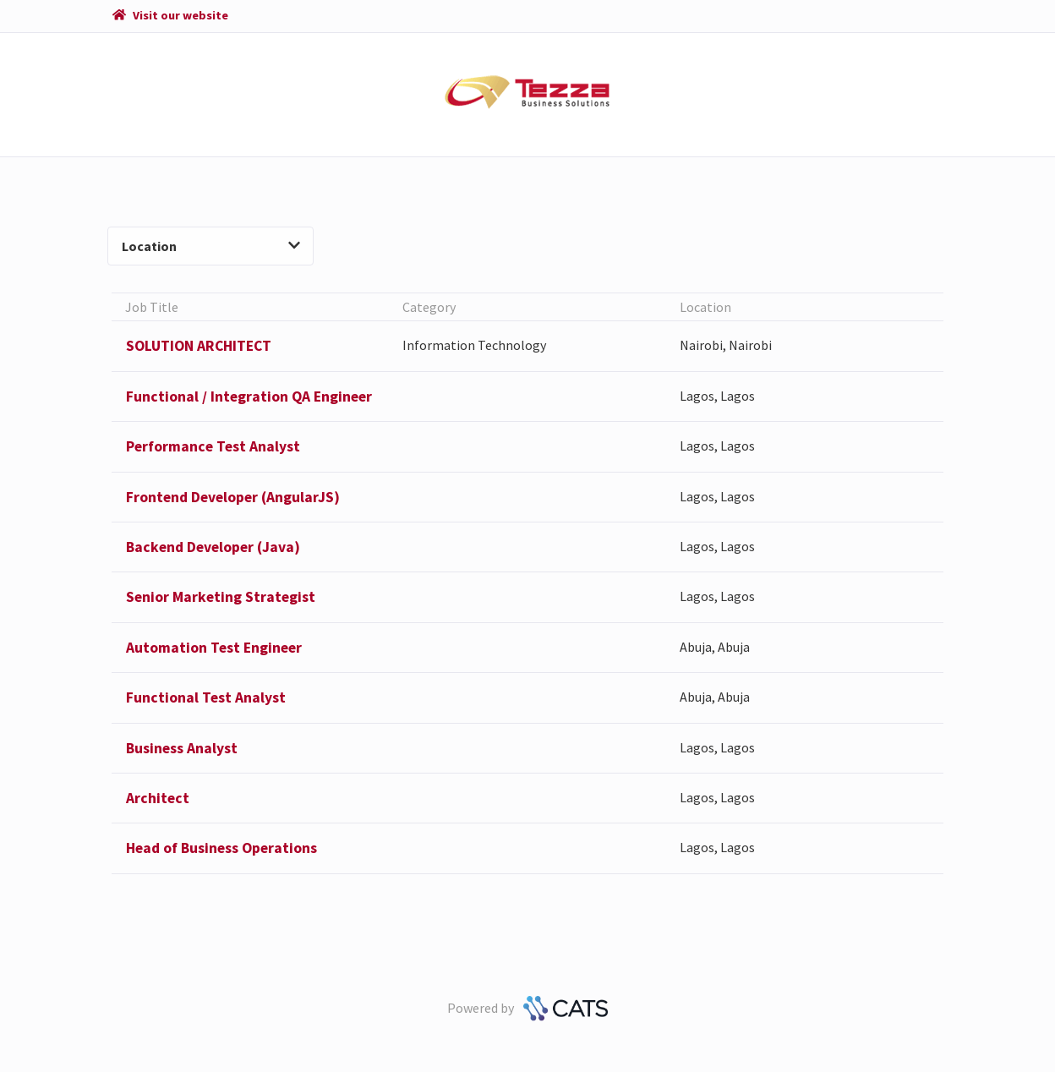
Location (210, 246)
